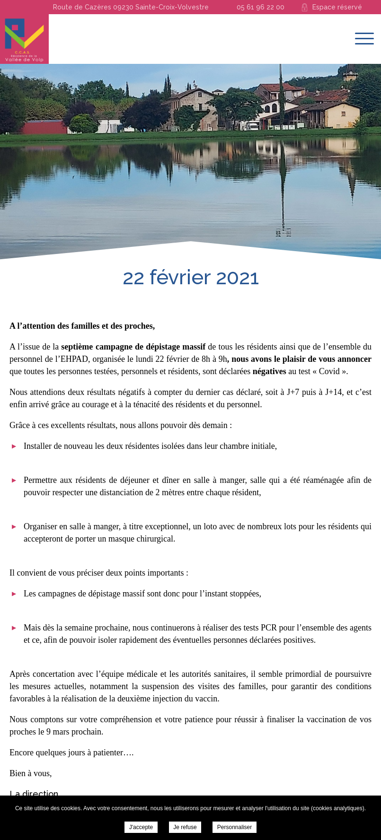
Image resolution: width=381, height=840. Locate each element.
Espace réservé (337, 7)
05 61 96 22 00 (260, 7)
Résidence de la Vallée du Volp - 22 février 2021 (24, 39)
